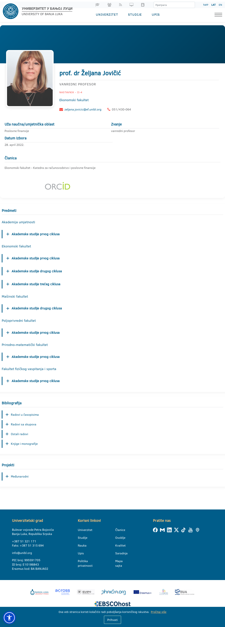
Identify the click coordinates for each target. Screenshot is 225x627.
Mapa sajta (117, 561)
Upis (156, 14)
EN (220, 5)
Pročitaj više (158, 612)
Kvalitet (117, 546)
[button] (9, 617)
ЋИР (205, 5)
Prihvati (112, 620)
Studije (135, 14)
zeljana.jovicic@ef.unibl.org (82, 109)
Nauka (80, 546)
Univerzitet (107, 14)
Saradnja (117, 553)
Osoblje (117, 538)
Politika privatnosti (80, 561)
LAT (213, 5)
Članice (117, 530)
